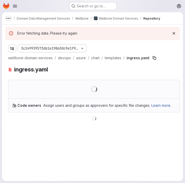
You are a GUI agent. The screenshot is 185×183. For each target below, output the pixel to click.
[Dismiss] (174, 33)
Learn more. (161, 105)
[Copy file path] (154, 58)
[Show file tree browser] (12, 48)
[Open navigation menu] (15, 6)
